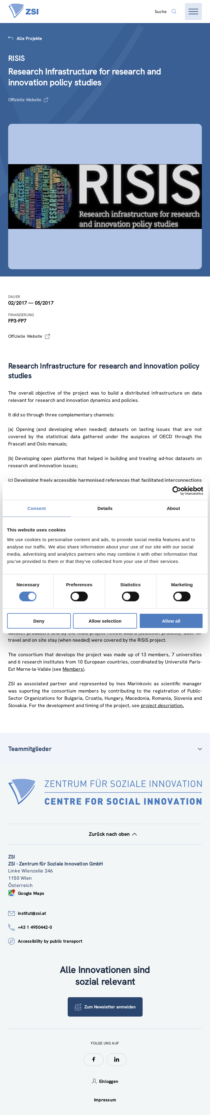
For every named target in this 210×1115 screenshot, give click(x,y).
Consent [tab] (36, 508)
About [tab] (173, 508)
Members (73, 669)
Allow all (171, 620)
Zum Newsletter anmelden (105, 1007)
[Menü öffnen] (193, 11)
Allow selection (105, 620)
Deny (38, 620)
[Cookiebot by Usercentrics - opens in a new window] (176, 490)
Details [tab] (105, 508)
